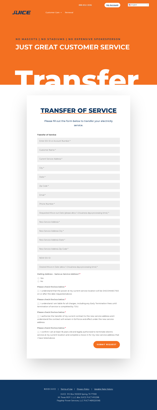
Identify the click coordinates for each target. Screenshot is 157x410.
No (40, 281)
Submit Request (107, 344)
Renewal (69, 13)
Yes (40, 278)
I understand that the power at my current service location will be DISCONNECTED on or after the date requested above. (78, 292)
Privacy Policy (83, 389)
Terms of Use (67, 389)
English (133, 5)
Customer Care (52, 13)
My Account (112, 5)
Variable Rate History (103, 389)
